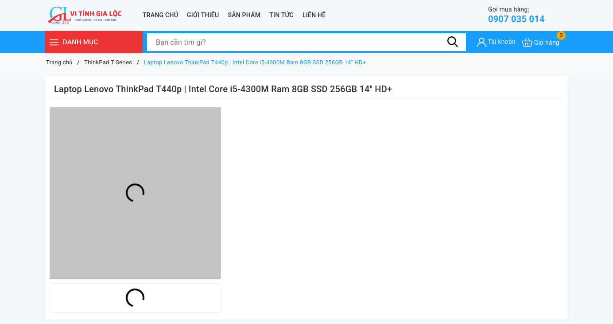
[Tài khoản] (496, 42)
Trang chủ (160, 15)
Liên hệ (314, 15)
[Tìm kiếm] (452, 42)
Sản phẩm (244, 15)
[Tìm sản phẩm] (306, 42)
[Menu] (54, 42)
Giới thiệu (203, 15)
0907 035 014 (516, 14)
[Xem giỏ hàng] (540, 42)
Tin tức (281, 15)
